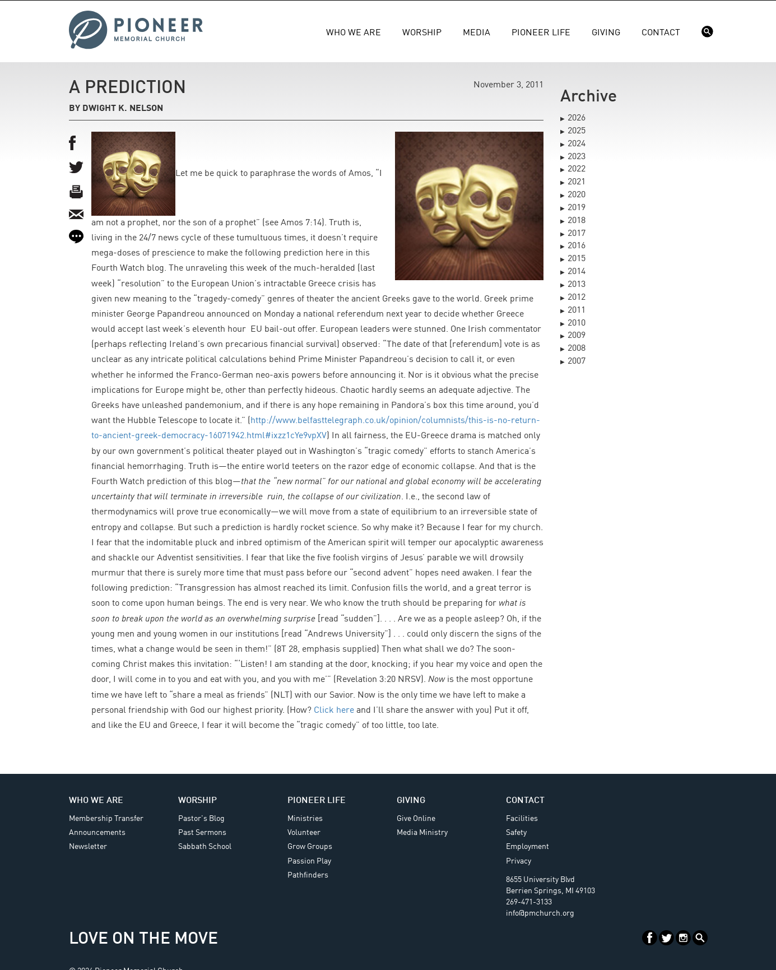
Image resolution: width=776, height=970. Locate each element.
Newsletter (88, 847)
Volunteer (303, 833)
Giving (606, 33)
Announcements (97, 833)
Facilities (522, 819)
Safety (516, 833)
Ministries (305, 819)
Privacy (518, 861)
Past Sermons (202, 833)
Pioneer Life (541, 33)
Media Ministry (422, 833)
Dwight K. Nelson (122, 108)
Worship (422, 33)
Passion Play (309, 861)
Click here (334, 710)
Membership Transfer (106, 819)
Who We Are (353, 33)
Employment (527, 847)
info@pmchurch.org (540, 913)
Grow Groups (309, 847)
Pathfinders (307, 875)
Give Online (416, 819)
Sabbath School (204, 847)
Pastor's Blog (201, 819)
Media (476, 33)
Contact (661, 33)
